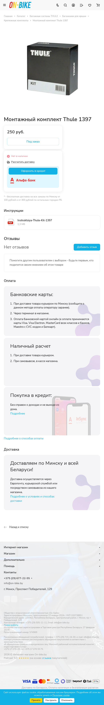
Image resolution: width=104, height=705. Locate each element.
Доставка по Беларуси (34, 687)
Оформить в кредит (33, 171)
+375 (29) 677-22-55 (17, 578)
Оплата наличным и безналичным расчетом (73, 687)
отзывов (46, 658)
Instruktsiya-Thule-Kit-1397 (34, 220)
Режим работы (11, 625)
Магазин (9, 553)
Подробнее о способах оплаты (23, 438)
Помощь (9, 566)
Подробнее (17, 413)
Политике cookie (60, 695)
